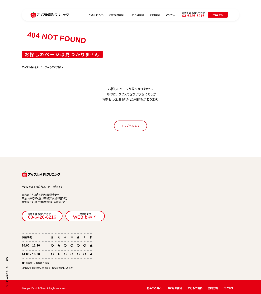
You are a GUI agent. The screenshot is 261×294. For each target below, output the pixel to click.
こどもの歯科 (137, 14)
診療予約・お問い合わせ (42, 216)
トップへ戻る (129, 126)
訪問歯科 (155, 14)
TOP (7, 259)
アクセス (170, 14)
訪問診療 (213, 288)
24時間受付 (85, 216)
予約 (217, 14)
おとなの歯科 (116, 14)
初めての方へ (96, 14)
